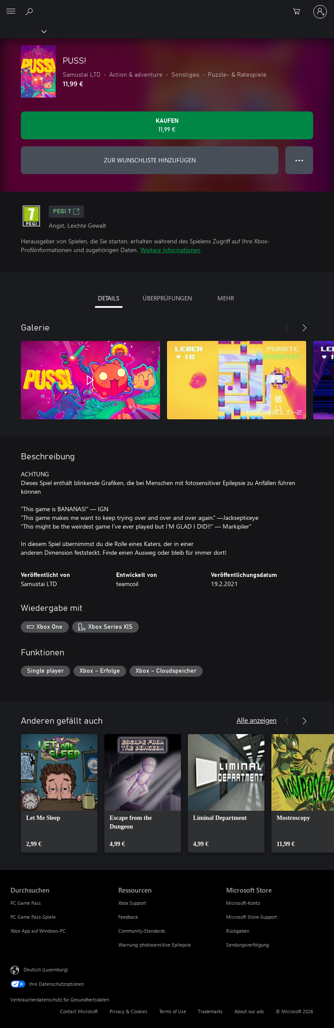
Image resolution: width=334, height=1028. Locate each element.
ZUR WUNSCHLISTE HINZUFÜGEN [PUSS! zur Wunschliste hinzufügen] (150, 160)
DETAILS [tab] (108, 298)
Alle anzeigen (257, 720)
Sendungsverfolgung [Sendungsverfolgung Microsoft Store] (247, 944)
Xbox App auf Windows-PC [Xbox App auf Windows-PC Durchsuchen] (38, 931)
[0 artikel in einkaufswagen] (299, 11)
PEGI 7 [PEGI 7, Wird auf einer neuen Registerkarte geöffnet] (66, 211)
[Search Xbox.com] (30, 11)
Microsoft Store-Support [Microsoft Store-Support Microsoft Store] (251, 917)
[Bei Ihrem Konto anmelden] (320, 11)
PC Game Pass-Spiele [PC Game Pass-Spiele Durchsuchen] (33, 917)
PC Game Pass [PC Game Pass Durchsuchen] (25, 903)
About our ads (249, 1011)
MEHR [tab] (225, 298)
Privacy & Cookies (128, 1011)
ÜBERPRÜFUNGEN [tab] (167, 298)
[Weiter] (304, 328)
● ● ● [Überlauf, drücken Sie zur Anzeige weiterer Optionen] (299, 160)
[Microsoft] (166, 6)
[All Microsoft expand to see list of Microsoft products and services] (10, 11)
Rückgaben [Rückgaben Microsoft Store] (237, 931)
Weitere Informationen (170, 250)
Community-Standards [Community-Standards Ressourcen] (141, 931)
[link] (59, 793)
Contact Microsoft (79, 1011)
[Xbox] (23, 31)
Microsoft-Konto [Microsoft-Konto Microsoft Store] (243, 903)
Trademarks (210, 1011)
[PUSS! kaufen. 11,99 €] (167, 125)
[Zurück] (287, 328)
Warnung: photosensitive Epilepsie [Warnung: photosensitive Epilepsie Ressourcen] (154, 944)
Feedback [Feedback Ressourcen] (128, 917)
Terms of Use (172, 1011)
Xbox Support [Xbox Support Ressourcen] (132, 903)
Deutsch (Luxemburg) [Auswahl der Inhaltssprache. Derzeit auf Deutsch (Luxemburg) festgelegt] (45, 969)
